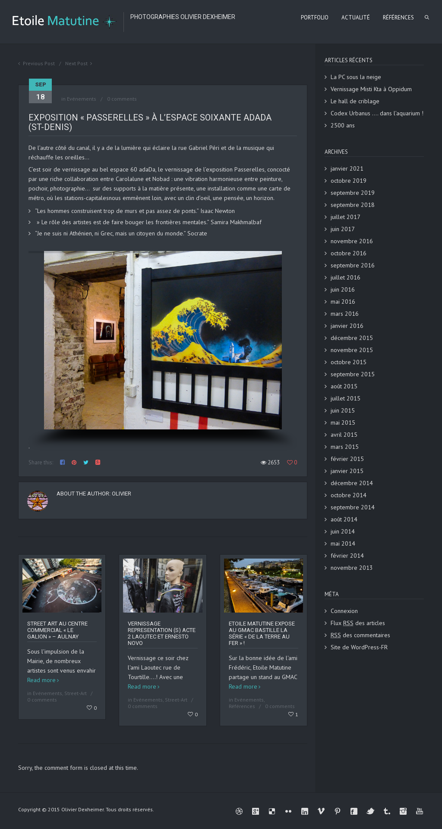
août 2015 (344, 386)
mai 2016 (343, 301)
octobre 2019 (348, 180)
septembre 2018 (353, 205)
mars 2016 (345, 314)
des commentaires (360, 635)
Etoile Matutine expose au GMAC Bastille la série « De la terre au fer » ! (262, 633)
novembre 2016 (352, 241)
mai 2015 (343, 422)
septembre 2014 (353, 507)
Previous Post (39, 63)
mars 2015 (345, 447)
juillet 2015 (345, 398)
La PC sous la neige (356, 77)
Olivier (121, 493)
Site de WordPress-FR (359, 647)
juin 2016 (343, 289)
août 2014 (344, 519)
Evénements (81, 98)
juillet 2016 (345, 277)
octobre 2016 (348, 253)
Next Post (76, 63)
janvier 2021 (347, 168)
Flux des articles (358, 623)
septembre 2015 (353, 374)
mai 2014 (343, 543)
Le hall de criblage (355, 101)
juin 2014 (343, 531)
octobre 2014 (348, 495)
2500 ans (343, 125)
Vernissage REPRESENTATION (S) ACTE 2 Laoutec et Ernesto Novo (162, 633)
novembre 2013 (352, 568)
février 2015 (347, 459)
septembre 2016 (353, 265)
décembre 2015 (352, 338)
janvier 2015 (347, 471)
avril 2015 (344, 434)
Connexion (344, 611)
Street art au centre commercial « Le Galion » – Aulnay (57, 630)
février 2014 (347, 555)
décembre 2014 (352, 483)
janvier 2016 (347, 326)
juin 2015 (343, 410)
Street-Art (75, 693)
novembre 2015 (352, 350)
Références (242, 706)
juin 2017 (343, 229)
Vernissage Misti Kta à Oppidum (371, 89)
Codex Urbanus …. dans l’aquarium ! (377, 113)
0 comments (122, 98)
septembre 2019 (353, 193)
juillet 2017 (345, 217)
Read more (41, 680)
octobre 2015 (348, 362)
